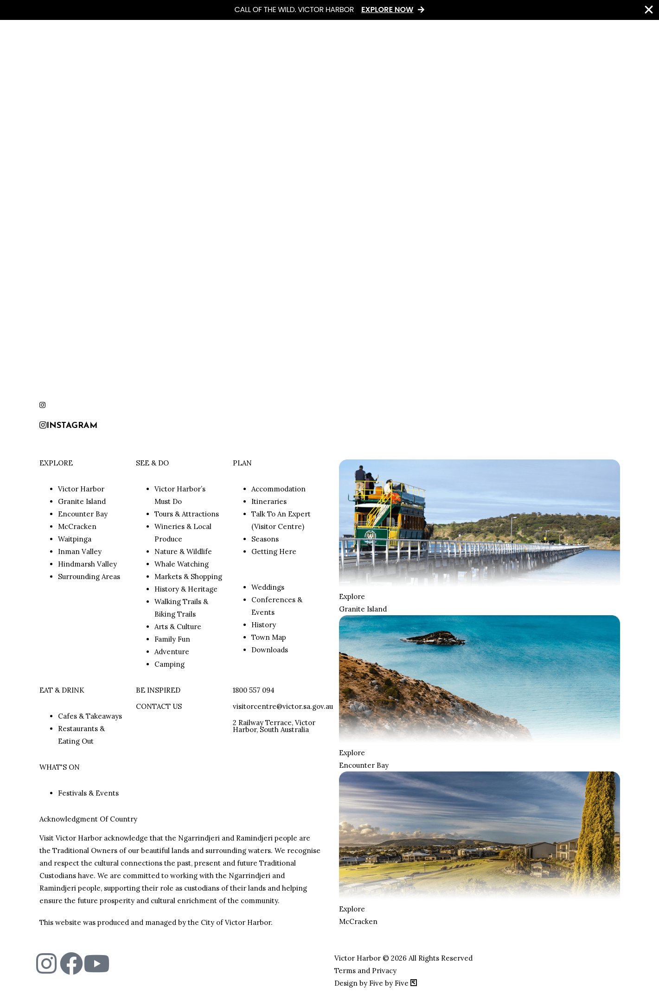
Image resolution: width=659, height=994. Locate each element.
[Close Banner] (648, 9)
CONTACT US (159, 706)
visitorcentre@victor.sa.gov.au (283, 706)
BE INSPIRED (158, 690)
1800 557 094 (254, 690)
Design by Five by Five (375, 983)
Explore (352, 596)
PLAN (242, 463)
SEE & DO (152, 463)
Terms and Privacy (365, 970)
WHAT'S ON (59, 767)
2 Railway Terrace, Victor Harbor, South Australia (274, 726)
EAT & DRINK (61, 690)
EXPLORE (56, 463)
